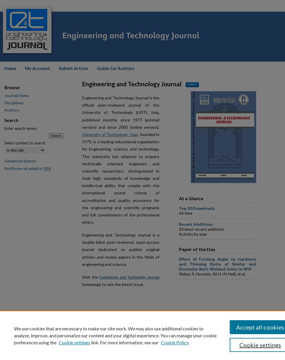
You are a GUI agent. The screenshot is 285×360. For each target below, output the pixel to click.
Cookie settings (74, 342)
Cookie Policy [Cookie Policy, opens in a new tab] (175, 342)
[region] (142, 335)
